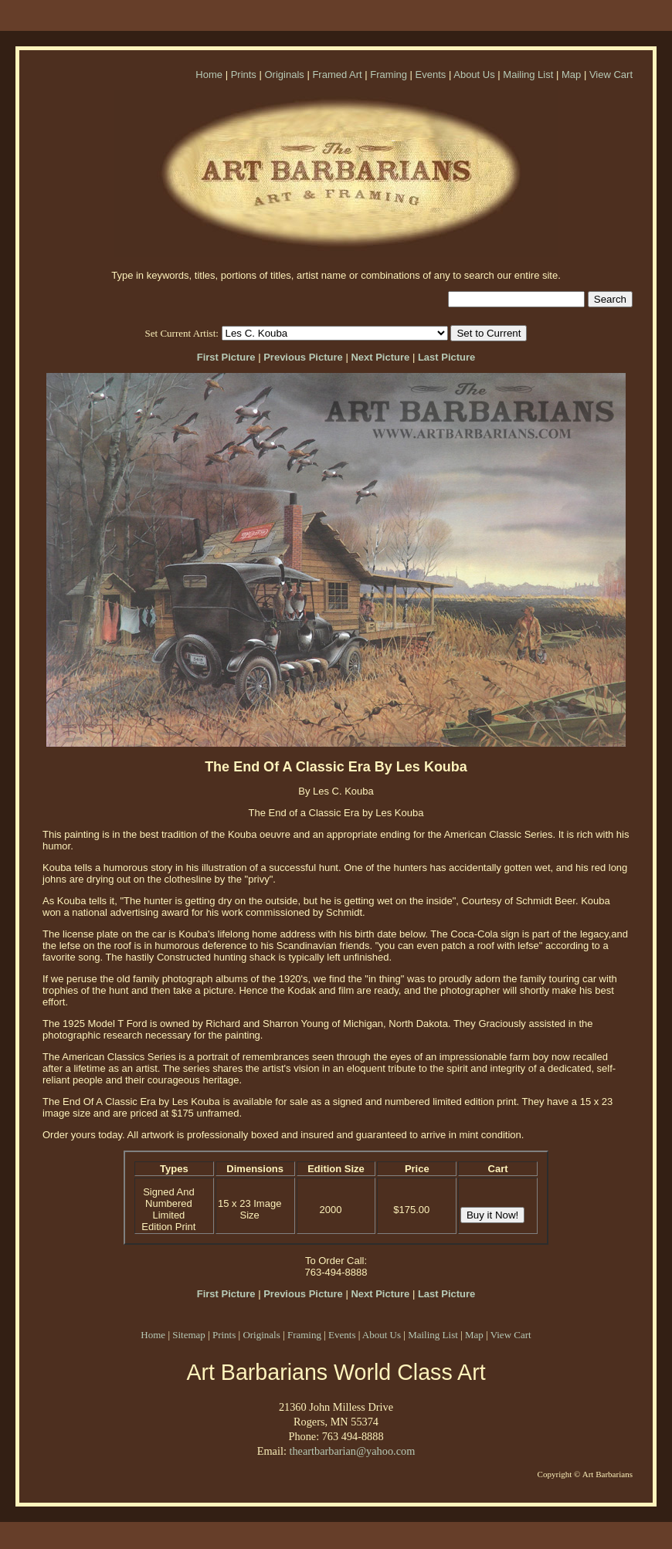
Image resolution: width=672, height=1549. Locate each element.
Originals (284, 74)
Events (431, 74)
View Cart (611, 74)
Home (208, 74)
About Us (473, 74)
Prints (243, 74)
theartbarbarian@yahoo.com (352, 1451)
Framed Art (336, 74)
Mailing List (528, 74)
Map (571, 74)
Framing (388, 74)
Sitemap (188, 1335)
